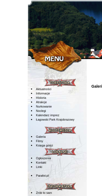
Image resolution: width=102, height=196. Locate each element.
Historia (41, 97)
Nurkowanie (44, 106)
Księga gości (44, 145)
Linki (39, 167)
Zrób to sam (44, 192)
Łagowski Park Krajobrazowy (55, 119)
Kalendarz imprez (47, 115)
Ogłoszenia (43, 158)
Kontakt (41, 162)
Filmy (39, 141)
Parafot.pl (42, 175)
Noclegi (41, 110)
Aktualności (43, 89)
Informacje (43, 93)
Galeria (40, 136)
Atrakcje (41, 102)
